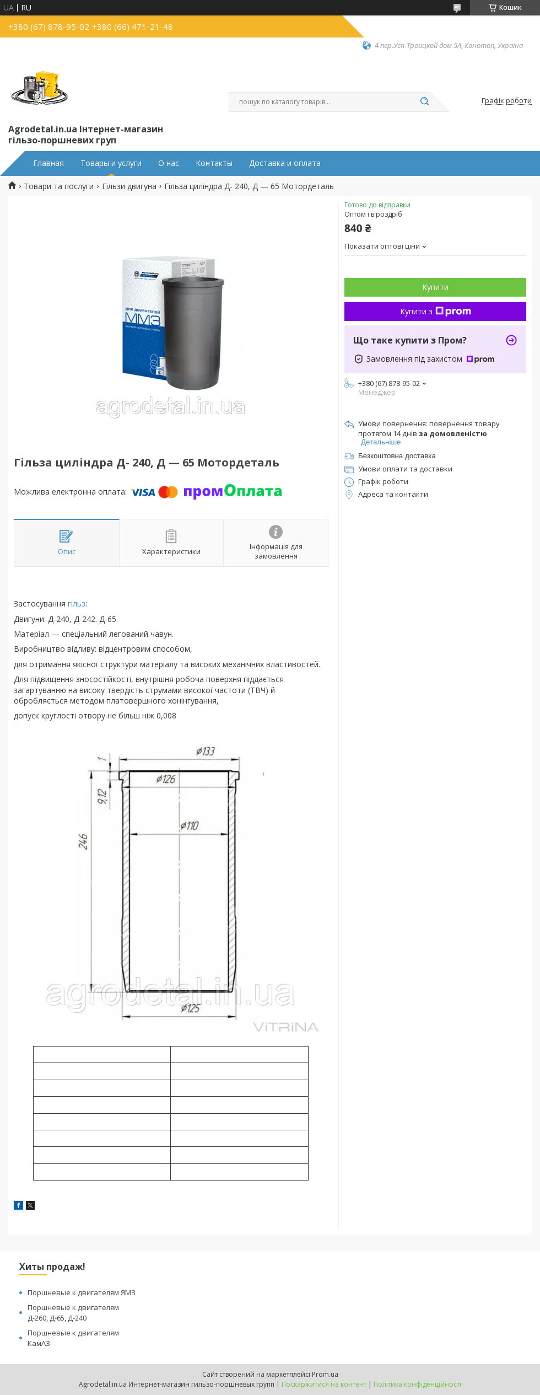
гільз (76, 603)
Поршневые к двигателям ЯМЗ (82, 1292)
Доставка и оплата (285, 163)
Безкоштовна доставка (397, 456)
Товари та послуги (59, 186)
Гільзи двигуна (129, 186)
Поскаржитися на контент (324, 1384)
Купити (435, 287)
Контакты (214, 163)
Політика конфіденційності (417, 1384)
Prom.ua (325, 1374)
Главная (48, 163)
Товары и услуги (111, 163)
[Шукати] (424, 102)
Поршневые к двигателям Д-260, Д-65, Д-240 (73, 1312)
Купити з (435, 311)
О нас (168, 163)
